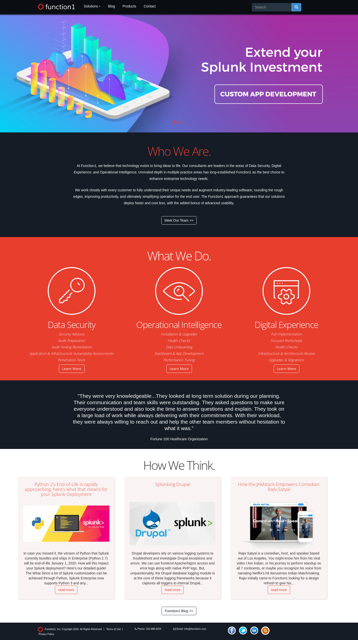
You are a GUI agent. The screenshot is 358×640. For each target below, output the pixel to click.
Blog (111, 6)
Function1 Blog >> (179, 611)
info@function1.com (195, 629)
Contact (150, 6)
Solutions (92, 6)
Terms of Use (113, 629)
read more (66, 590)
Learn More (71, 368)
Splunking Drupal (172, 484)
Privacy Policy (46, 634)
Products (129, 6)
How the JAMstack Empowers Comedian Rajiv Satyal (278, 486)
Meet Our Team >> (179, 220)
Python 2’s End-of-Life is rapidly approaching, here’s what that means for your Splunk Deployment (66, 489)
